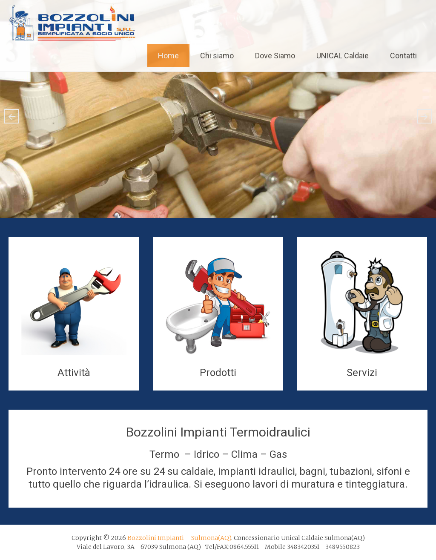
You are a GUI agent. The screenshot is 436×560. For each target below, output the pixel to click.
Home (168, 55)
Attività (73, 373)
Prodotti (218, 373)
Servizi (362, 373)
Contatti (403, 55)
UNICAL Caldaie (342, 55)
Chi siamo (217, 55)
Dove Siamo (275, 55)
